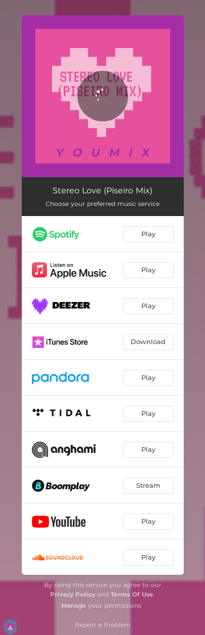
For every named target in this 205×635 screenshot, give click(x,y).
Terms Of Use (132, 594)
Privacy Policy (72, 594)
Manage (73, 605)
